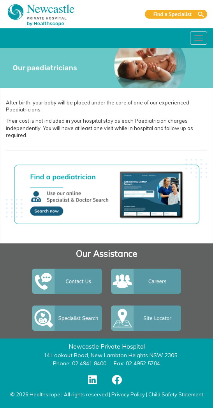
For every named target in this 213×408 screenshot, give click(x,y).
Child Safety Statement (175, 394)
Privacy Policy (128, 394)
